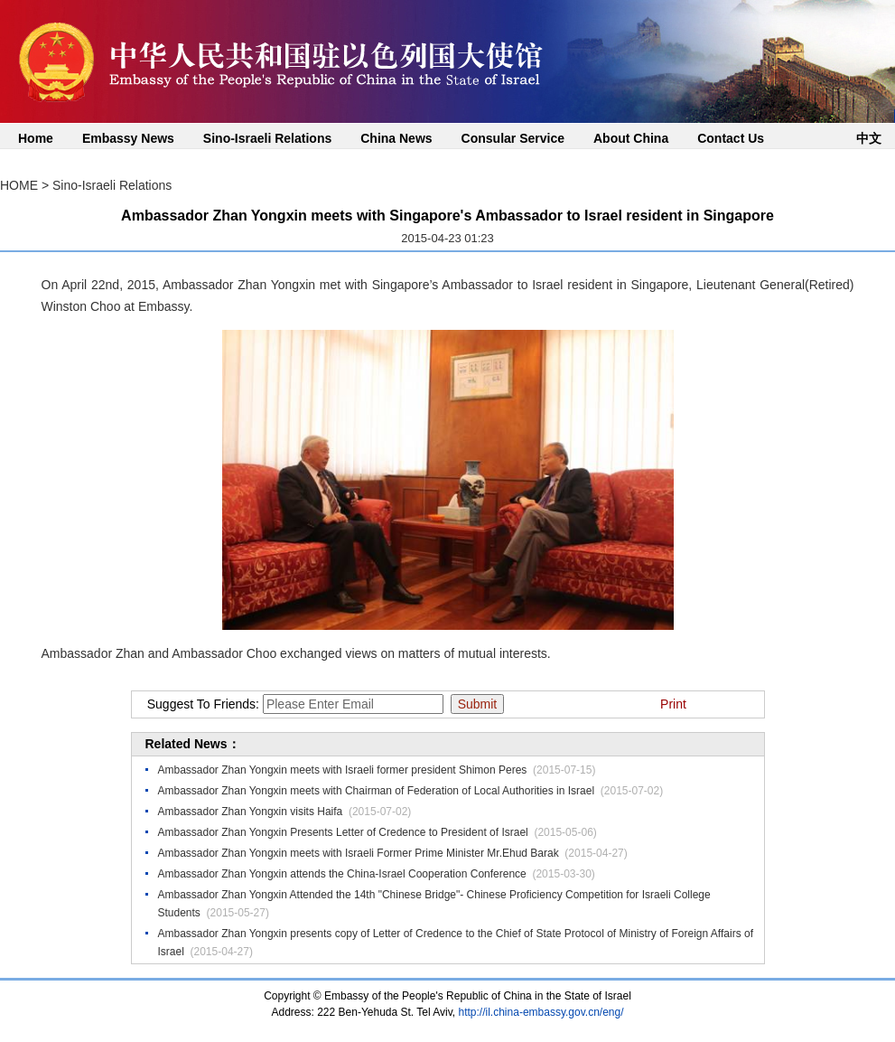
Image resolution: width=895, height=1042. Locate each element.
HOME (19, 185)
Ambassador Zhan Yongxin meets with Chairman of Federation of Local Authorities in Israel (376, 790)
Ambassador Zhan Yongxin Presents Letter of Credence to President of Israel (343, 832)
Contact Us (730, 138)
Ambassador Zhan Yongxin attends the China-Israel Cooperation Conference (342, 874)
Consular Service (512, 138)
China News (396, 138)
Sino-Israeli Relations (267, 138)
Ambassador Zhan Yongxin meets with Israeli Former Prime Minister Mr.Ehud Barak (358, 853)
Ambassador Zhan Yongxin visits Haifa (250, 811)
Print (673, 704)
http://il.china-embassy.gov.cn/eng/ (541, 1012)
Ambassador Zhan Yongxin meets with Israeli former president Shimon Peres (342, 770)
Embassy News (128, 138)
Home (35, 138)
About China (630, 138)
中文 (868, 138)
